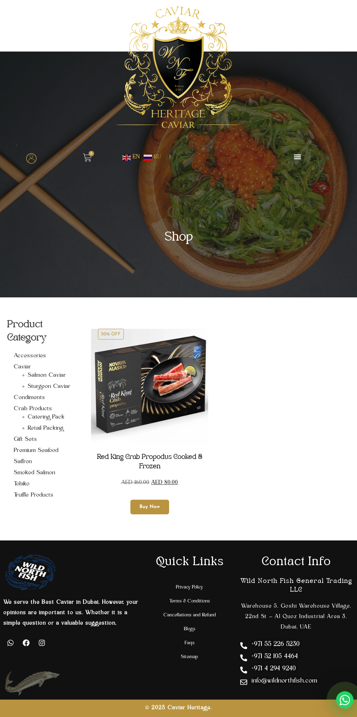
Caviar (22, 367)
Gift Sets (25, 439)
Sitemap (189, 657)
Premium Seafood (36, 450)
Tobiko (22, 484)
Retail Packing (45, 428)
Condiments (29, 397)
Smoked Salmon (34, 473)
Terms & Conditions (189, 601)
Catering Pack (46, 417)
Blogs (190, 629)
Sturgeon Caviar (49, 386)
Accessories (30, 356)
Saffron (23, 462)
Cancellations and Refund (190, 615)
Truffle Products (34, 495)
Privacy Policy (189, 587)
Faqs (190, 643)
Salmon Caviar (47, 375)
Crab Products (33, 409)
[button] (297, 156)
